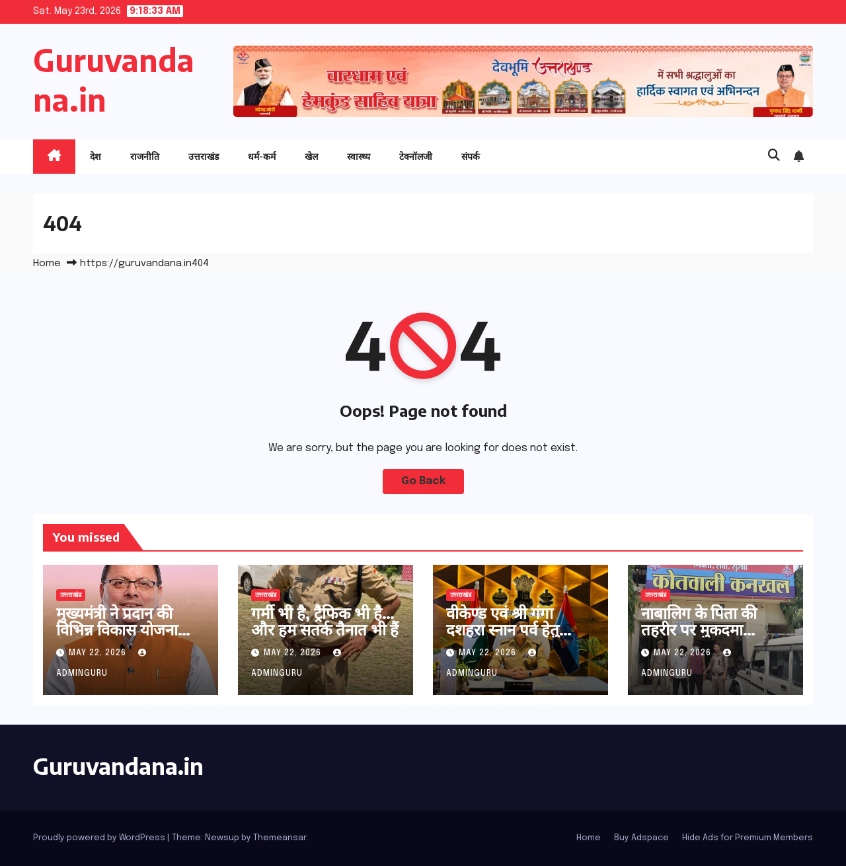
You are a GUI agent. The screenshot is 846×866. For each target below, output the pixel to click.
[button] (774, 156)
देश (95, 156)
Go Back (423, 481)
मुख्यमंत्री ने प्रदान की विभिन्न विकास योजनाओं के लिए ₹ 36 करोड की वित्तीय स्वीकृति (125, 637)
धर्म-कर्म (262, 156)
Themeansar (279, 838)
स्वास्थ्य (358, 156)
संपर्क (470, 156)
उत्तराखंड (203, 156)
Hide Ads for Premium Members (747, 838)
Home (47, 263)
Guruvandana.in (118, 765)
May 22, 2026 (99, 653)
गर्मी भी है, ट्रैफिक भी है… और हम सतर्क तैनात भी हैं (325, 620)
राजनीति (144, 156)
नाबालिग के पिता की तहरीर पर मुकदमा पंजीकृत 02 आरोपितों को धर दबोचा (714, 637)
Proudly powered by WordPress (100, 838)
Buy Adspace (641, 838)
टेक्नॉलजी (415, 156)
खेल (311, 156)
